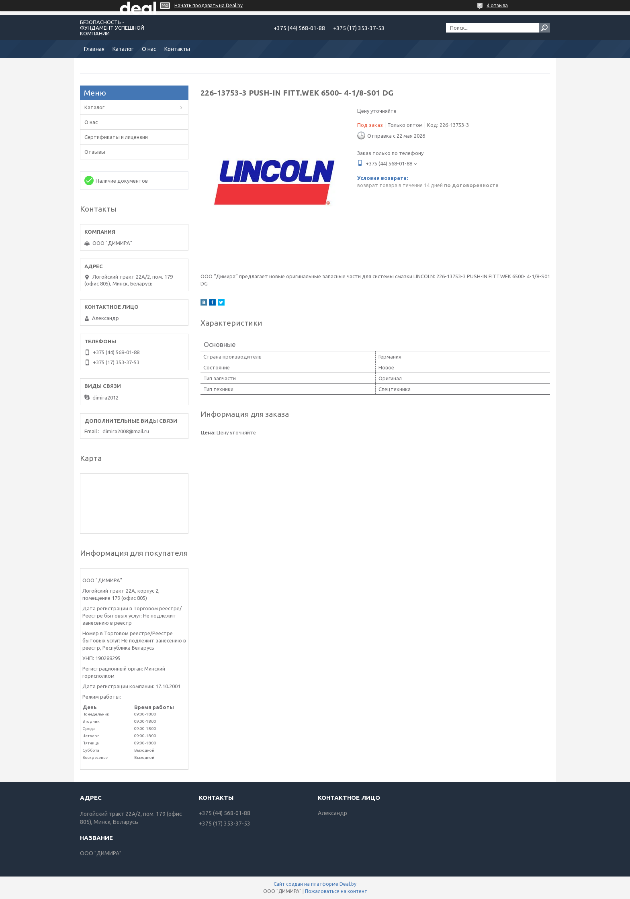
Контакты (177, 49)
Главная (94, 49)
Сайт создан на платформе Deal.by (315, 884)
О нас (149, 49)
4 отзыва (497, 5)
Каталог (123, 49)
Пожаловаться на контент (336, 891)
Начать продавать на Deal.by (208, 5)
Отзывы (94, 152)
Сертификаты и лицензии (116, 137)
